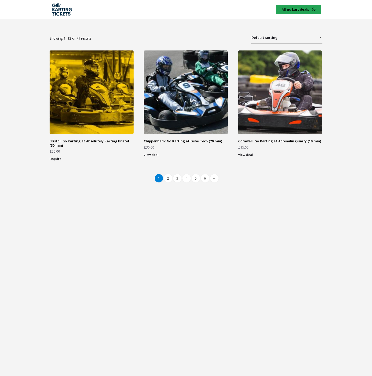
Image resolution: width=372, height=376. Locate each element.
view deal (151, 155)
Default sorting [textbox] (283, 38)
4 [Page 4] (186, 178)
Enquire (55, 159)
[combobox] (286, 38)
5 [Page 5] (196, 178)
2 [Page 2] (168, 178)
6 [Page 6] (205, 178)
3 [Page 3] (177, 178)
